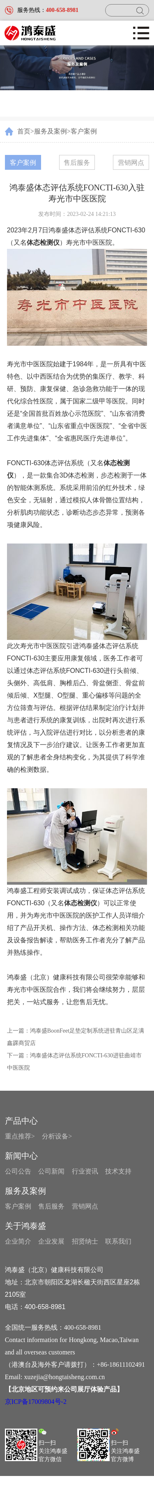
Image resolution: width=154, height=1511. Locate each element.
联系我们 (118, 1241)
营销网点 (131, 162)
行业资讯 (85, 1171)
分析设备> (57, 1136)
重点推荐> (20, 1136)
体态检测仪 (80, 903)
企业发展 (51, 1241)
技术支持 (118, 1171)
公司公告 (18, 1171)
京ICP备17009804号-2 (36, 1401)
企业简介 (18, 1241)
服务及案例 (50, 131)
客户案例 (84, 131)
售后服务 (77, 162)
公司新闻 (51, 1171)
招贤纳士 (85, 1241)
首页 (23, 131)
